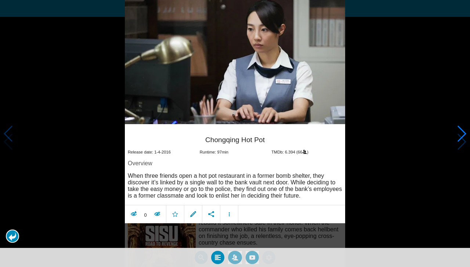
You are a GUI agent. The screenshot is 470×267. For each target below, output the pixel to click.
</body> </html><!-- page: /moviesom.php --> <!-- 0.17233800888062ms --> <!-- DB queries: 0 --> (235, 133)
